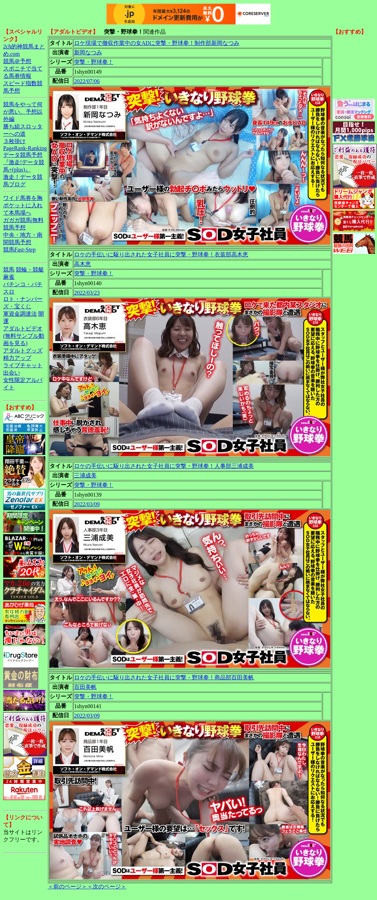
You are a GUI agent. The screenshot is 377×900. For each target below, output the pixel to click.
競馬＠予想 (17, 61)
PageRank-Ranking (25, 148)
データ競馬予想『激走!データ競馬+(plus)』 (23, 162)
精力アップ (17, 358)
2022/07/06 (87, 81)
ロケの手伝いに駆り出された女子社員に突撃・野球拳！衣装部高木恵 (161, 254)
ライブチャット (22, 365)
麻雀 (8, 277)
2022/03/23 (87, 293)
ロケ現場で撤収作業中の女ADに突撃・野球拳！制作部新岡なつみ (156, 43)
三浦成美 (85, 475)
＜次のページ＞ (106, 886)
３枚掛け (14, 141)
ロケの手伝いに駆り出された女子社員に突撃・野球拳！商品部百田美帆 (164, 677)
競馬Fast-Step (19, 250)
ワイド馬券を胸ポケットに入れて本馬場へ (22, 205)
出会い (11, 373)
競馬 (8, 270)
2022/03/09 (87, 504)
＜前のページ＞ (67, 886)
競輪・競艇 (30, 270)
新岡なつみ (88, 52)
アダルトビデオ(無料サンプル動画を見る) (23, 335)
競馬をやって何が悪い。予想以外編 (22, 111)
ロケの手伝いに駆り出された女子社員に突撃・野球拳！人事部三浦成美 (164, 466)
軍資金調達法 (20, 314)
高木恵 (82, 264)
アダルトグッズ (22, 351)
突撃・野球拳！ (93, 62)
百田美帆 (85, 687)
